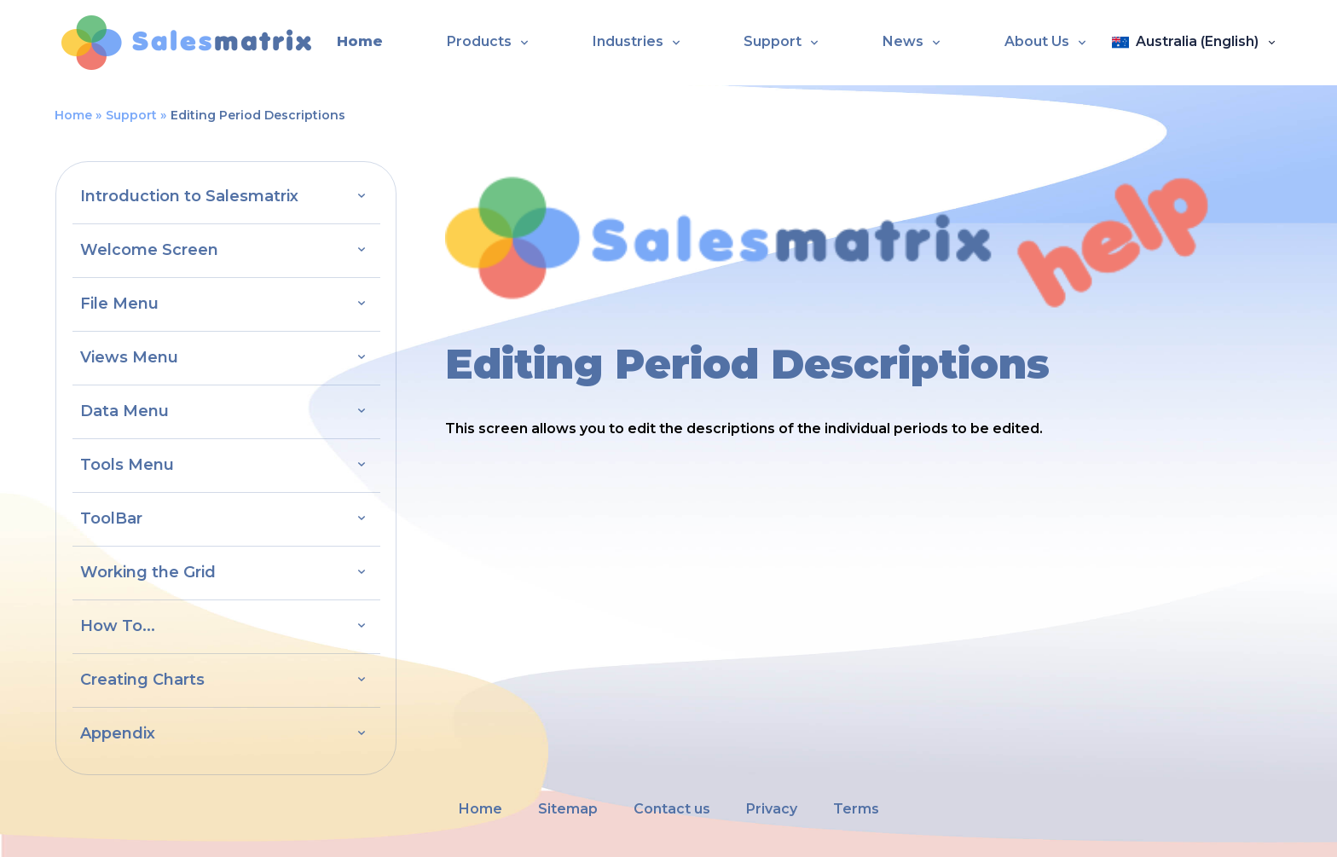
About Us (1036, 41)
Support (773, 41)
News (903, 41)
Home (360, 41)
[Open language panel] (1194, 42)
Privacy (771, 809)
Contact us (672, 809)
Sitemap (568, 809)
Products (479, 41)
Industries (628, 41)
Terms (856, 809)
